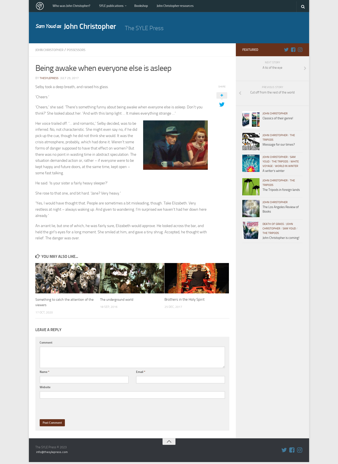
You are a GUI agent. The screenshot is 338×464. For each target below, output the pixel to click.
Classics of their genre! (278, 120)
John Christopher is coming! (281, 240)
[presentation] (72, 409)
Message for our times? (279, 147)
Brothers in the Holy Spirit (184, 301)
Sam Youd (289, 230)
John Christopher (81, 29)
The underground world (118, 301)
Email (140, 374)
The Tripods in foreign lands (281, 192)
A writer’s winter (274, 173)
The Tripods (280, 163)
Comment (46, 344)
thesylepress (50, 80)
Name (44, 374)
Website (45, 389)
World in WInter (286, 168)
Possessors (84, 52)
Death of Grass (273, 226)
